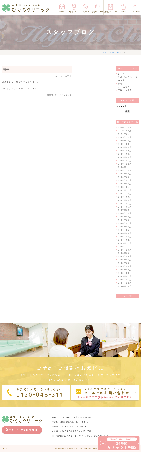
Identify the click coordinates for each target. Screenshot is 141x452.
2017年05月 (124, 210)
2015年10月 (124, 250)
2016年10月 (124, 213)
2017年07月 (124, 203)
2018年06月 (124, 183)
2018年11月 (124, 167)
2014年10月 (124, 286)
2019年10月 (124, 140)
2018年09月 (124, 174)
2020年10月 (124, 127)
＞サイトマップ (6, 448)
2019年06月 (124, 150)
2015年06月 (124, 263)
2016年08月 (124, 220)
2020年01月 (124, 134)
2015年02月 (124, 276)
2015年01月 (124, 279)
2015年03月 (124, 273)
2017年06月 (124, 207)
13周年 (122, 74)
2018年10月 (124, 170)
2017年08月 (124, 200)
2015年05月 (124, 266)
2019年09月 (124, 144)
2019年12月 (124, 137)
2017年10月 (124, 193)
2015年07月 (124, 260)
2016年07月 (124, 223)
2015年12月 (124, 243)
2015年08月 (124, 256)
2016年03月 (124, 236)
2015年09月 (124, 253)
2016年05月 (124, 230)
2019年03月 (124, 157)
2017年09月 (124, 197)
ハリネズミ (124, 87)
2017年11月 (124, 190)
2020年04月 (124, 131)
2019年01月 (124, 160)
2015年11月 (124, 246)
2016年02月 (124, 240)
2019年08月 (124, 147)
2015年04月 (124, 269)
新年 (6, 69)
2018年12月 (124, 164)
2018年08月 (124, 177)
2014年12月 (124, 283)
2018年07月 (124, 180)
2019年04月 (124, 154)
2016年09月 (124, 217)
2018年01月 (124, 187)
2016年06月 (124, 226)
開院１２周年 (125, 90)
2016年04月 (124, 233)
